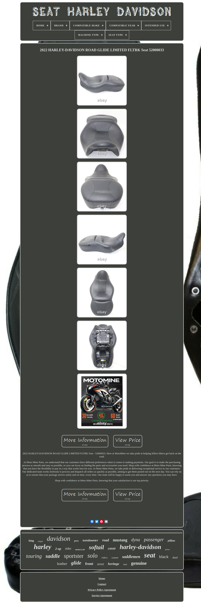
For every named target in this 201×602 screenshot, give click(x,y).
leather (62, 564)
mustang (120, 540)
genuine (139, 563)
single (40, 541)
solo (92, 555)
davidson (58, 538)
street (100, 564)
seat (149, 555)
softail (96, 547)
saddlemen (131, 556)
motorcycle (80, 549)
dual (175, 557)
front (89, 564)
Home (102, 578)
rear (125, 564)
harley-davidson (140, 546)
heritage (113, 564)
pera (76, 540)
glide (76, 563)
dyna (135, 539)
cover (112, 548)
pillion (171, 540)
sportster (74, 556)
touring (34, 556)
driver (167, 549)
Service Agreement (102, 595)
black (164, 556)
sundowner (90, 540)
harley (42, 546)
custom (114, 557)
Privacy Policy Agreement (102, 589)
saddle (53, 556)
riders (104, 557)
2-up (58, 548)
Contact (102, 584)
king (31, 540)
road (105, 540)
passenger (154, 539)
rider (68, 548)
